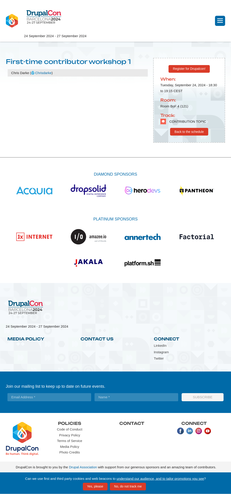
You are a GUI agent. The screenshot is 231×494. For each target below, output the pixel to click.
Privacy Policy (69, 435)
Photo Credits (69, 452)
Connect (166, 338)
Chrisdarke (43, 73)
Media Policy (25, 338)
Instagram (161, 352)
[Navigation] (220, 21)
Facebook (180, 431)
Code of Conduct (69, 429)
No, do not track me (128, 486)
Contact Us (97, 338)
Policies (69, 423)
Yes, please (95, 486)
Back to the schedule (189, 132)
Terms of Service (69, 441)
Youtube (207, 431)
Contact (131, 423)
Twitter (159, 358)
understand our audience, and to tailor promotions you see (160, 478)
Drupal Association (83, 467)
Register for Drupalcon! (189, 68)
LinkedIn (160, 345)
